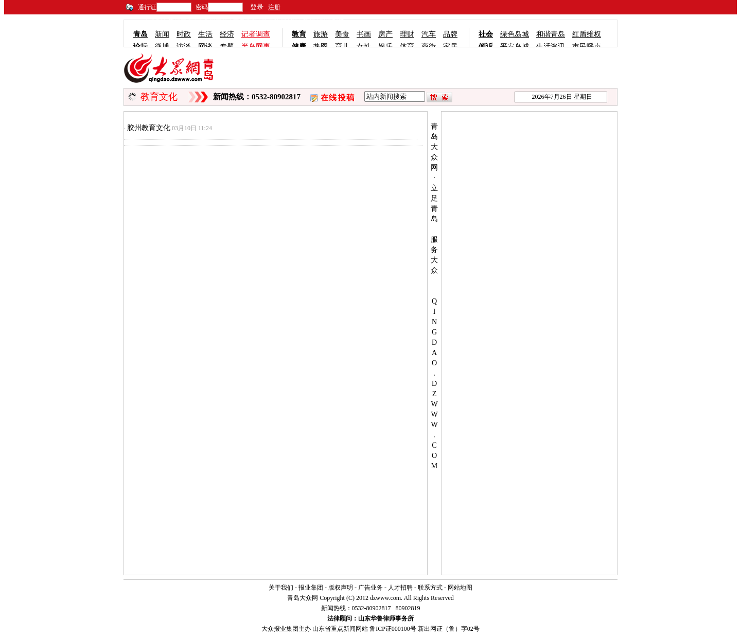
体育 (407, 46)
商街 (428, 46)
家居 (450, 46)
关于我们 (281, 587)
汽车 (428, 34)
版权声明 (340, 587)
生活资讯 (550, 46)
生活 (205, 34)
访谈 (184, 46)
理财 (407, 34)
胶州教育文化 (148, 128)
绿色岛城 (514, 34)
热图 (320, 46)
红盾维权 (586, 34)
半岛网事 (255, 46)
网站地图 (460, 587)
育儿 (342, 46)
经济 (227, 34)
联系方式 (430, 587)
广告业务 (370, 587)
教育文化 (159, 97)
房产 (385, 34)
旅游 (320, 34)
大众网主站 (212, 21)
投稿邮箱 (332, 21)
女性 (364, 46)
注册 (274, 7)
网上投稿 (303, 21)
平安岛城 (514, 46)
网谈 (205, 46)
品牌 (450, 34)
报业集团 (310, 587)
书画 (364, 34)
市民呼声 (586, 46)
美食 (342, 34)
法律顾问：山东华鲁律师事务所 (370, 618)
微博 (162, 46)
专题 (227, 46)
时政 (184, 34)
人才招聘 (400, 587)
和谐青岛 (550, 34)
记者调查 (255, 34)
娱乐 (385, 46)
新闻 (162, 34)
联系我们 (273, 21)
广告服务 (245, 21)
